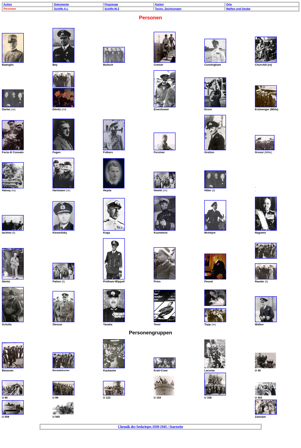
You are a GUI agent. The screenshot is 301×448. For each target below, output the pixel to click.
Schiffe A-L (61, 8)
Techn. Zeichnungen (168, 8)
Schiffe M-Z (111, 8)
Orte (229, 4)
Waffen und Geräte (238, 8)
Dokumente (61, 4)
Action (7, 4)
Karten (159, 4)
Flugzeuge (111, 4)
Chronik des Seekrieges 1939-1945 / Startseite (150, 426)
